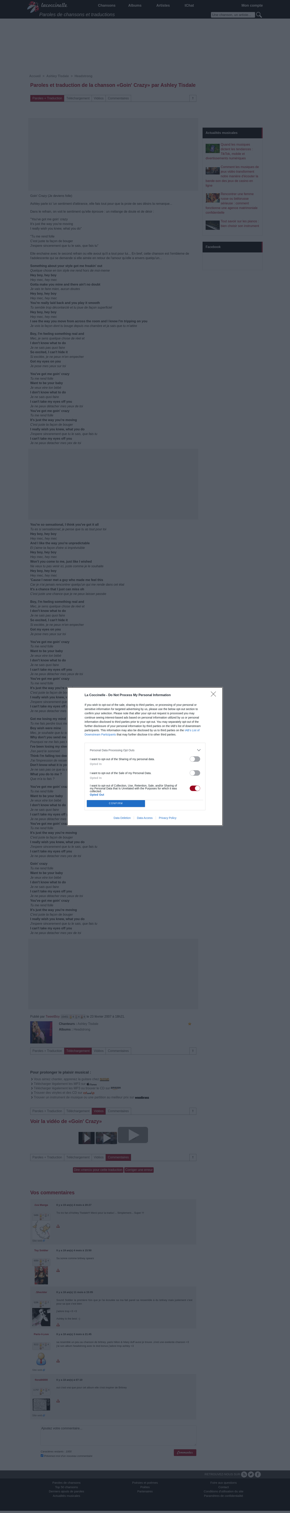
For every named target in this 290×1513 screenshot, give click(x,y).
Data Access (145, 818)
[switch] (195, 759)
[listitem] (145, 750)
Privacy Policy (167, 818)
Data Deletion (122, 818)
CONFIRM (115, 803)
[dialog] (145, 756)
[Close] (215, 695)
